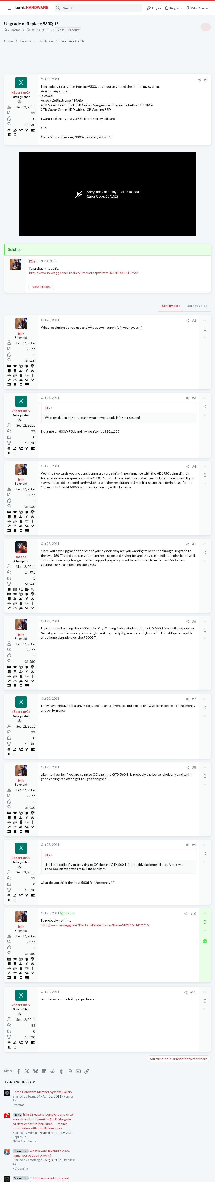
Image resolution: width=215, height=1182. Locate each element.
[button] (9, 8)
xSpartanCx (16, 30)
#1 (130, 80)
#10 (117, 927)
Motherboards (158, 467)
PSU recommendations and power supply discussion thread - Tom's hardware (177, 177)
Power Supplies (158, 195)
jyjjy (33, 270)
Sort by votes (122, 319)
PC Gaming (156, 163)
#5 (118, 558)
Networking (156, 380)
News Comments (160, 136)
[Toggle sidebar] (205, 27)
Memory (154, 357)
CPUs (152, 399)
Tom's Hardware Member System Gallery (178, 87)
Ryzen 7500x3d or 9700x (173, 390)
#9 (118, 859)
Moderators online (157, 479)
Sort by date (95, 319)
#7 (118, 713)
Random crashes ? (168, 326)
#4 (118, 480)
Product (74, 30)
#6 (118, 635)
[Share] (124, 80)
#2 (118, 334)
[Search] (98, 8)
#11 (117, 1006)
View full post (42, 300)
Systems (154, 100)
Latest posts (151, 316)
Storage (153, 421)
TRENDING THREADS (155, 77)
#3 (118, 412)
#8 (118, 781)
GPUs (61, 30)
